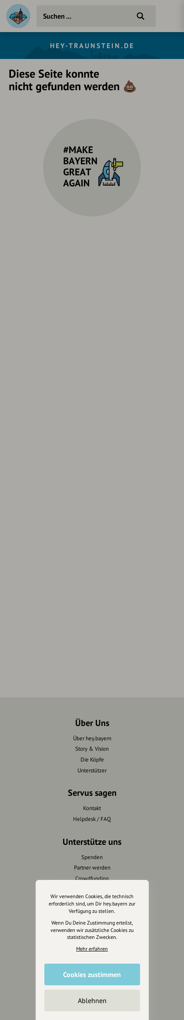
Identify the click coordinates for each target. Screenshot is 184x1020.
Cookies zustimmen (92, 974)
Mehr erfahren (92, 948)
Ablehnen (92, 1000)
